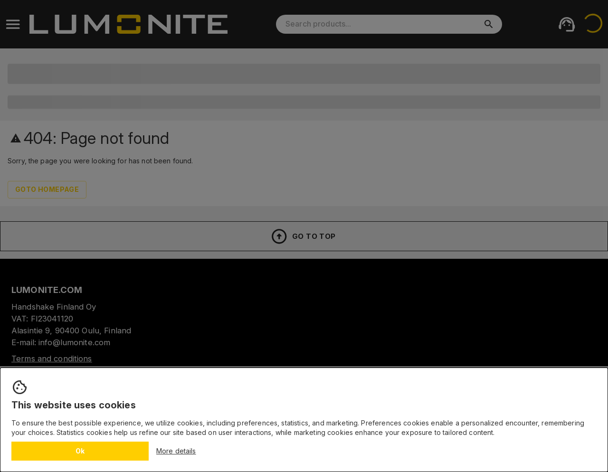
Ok (80, 451)
